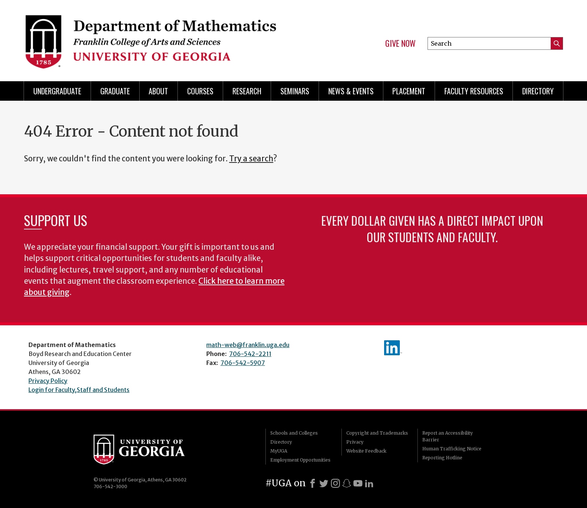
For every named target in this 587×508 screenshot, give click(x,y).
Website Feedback (366, 451)
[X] (323, 483)
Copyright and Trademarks (377, 433)
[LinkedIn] (369, 483)
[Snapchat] (346, 483)
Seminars (294, 91)
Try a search (251, 159)
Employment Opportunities (300, 460)
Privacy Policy (47, 380)
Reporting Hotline (442, 457)
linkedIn (393, 347)
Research (246, 91)
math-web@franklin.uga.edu (247, 345)
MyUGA (278, 451)
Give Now (400, 43)
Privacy (355, 442)
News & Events (351, 91)
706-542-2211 (250, 354)
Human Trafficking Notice (451, 448)
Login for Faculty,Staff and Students (79, 389)
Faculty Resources (473, 91)
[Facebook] (312, 483)
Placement (408, 91)
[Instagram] (335, 483)
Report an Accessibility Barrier (447, 436)
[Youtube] (357, 483)
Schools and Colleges (294, 433)
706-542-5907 (242, 362)
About (158, 91)
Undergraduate (57, 91)
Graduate (115, 91)
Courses (200, 91)
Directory (538, 91)
